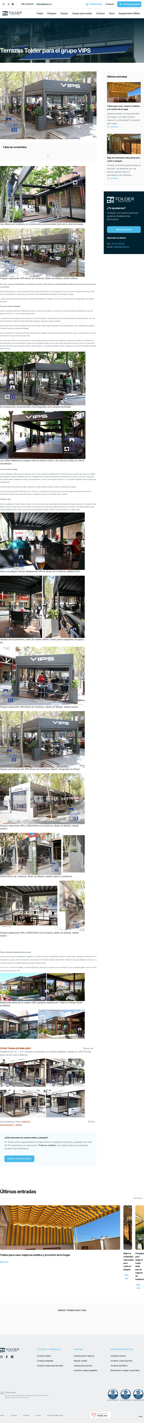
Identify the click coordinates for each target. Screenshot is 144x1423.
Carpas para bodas (82, 13)
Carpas (64, 13)
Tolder (140, 1416)
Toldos (39, 13)
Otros (112, 13)
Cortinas (100, 13)
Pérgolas (51, 13)
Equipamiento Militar (129, 13)
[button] (5, 1262)
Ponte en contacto (47, 1145)
